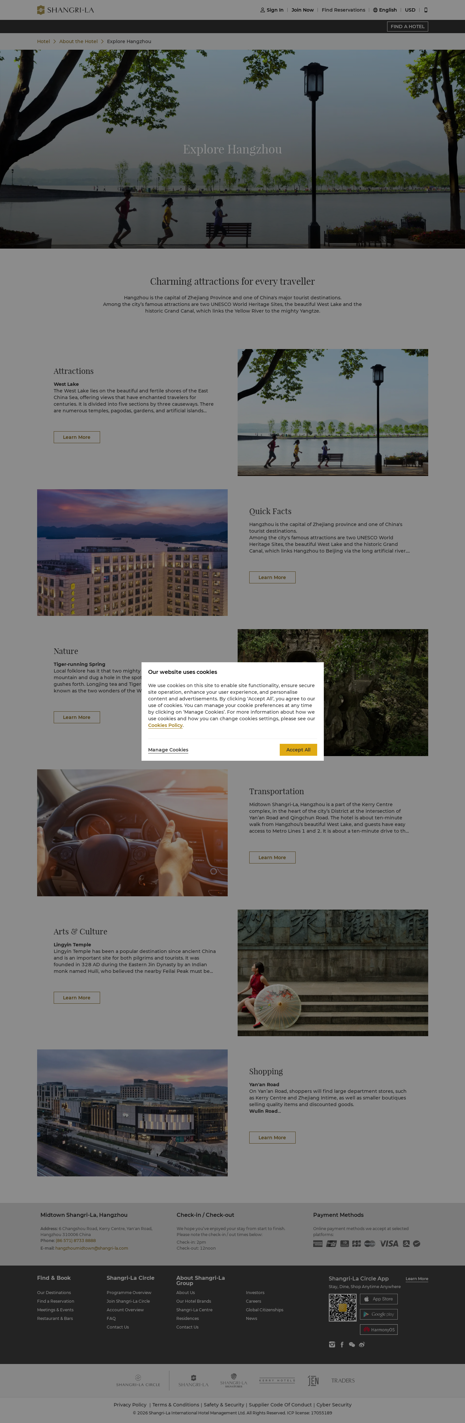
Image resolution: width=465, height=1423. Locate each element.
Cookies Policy (165, 725)
